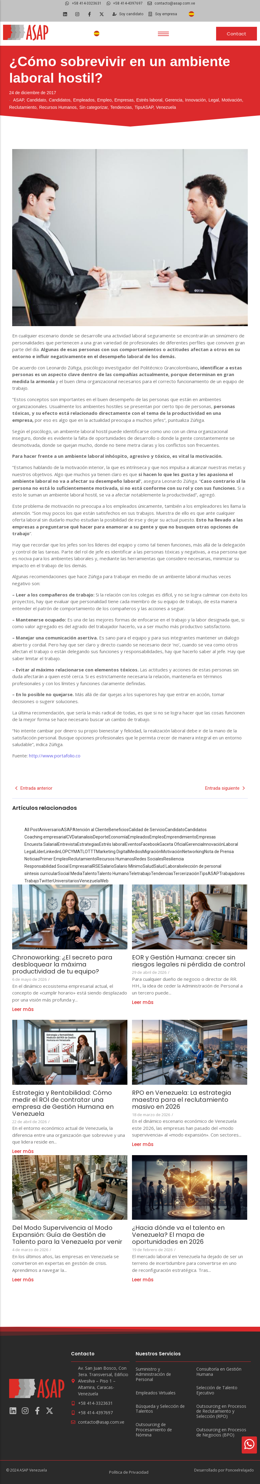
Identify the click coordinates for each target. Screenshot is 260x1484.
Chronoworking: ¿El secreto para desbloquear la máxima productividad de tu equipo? (62, 964)
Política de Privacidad (128, 1472)
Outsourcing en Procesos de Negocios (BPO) (221, 1432)
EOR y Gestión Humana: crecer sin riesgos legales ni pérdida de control (189, 961)
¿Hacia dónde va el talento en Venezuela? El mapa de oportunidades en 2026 (178, 1234)
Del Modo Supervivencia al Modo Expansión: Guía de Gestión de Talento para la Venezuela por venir (68, 1234)
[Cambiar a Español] (191, 14)
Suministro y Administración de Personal (153, 1374)
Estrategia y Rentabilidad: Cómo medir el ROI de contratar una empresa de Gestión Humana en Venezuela (63, 1103)
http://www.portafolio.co (54, 756)
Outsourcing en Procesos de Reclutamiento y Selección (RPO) (221, 1411)
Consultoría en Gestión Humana (218, 1372)
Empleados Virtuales (156, 1393)
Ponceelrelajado (240, 1470)
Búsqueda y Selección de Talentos (160, 1409)
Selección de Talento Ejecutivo (216, 1390)
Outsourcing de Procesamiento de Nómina (154, 1429)
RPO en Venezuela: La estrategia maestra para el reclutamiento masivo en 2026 (181, 1099)
